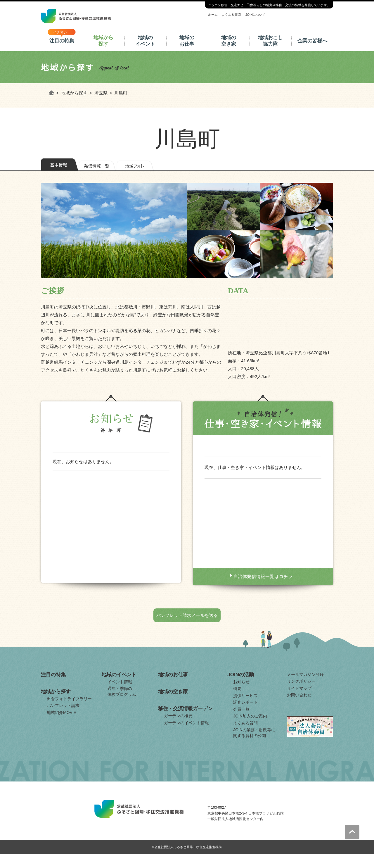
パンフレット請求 (63, 705)
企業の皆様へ (312, 41)
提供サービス (245, 695)
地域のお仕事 (186, 41)
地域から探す (103, 41)
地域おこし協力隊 (270, 41)
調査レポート (245, 702)
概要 (237, 688)
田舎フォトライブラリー (69, 698)
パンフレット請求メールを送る (187, 615)
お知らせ (241, 681)
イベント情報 (120, 681)
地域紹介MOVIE (61, 712)
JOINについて (255, 14)
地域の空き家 (228, 41)
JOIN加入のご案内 (250, 716)
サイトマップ (299, 688)
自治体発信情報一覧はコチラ (263, 576)
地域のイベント (145, 41)
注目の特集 (61, 41)
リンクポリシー (301, 681)
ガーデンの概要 (178, 715)
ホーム (213, 14)
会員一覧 (241, 709)
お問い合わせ (299, 695)
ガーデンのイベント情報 (186, 722)
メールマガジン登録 (305, 674)
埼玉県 (101, 92)
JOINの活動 (240, 674)
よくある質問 (231, 14)
